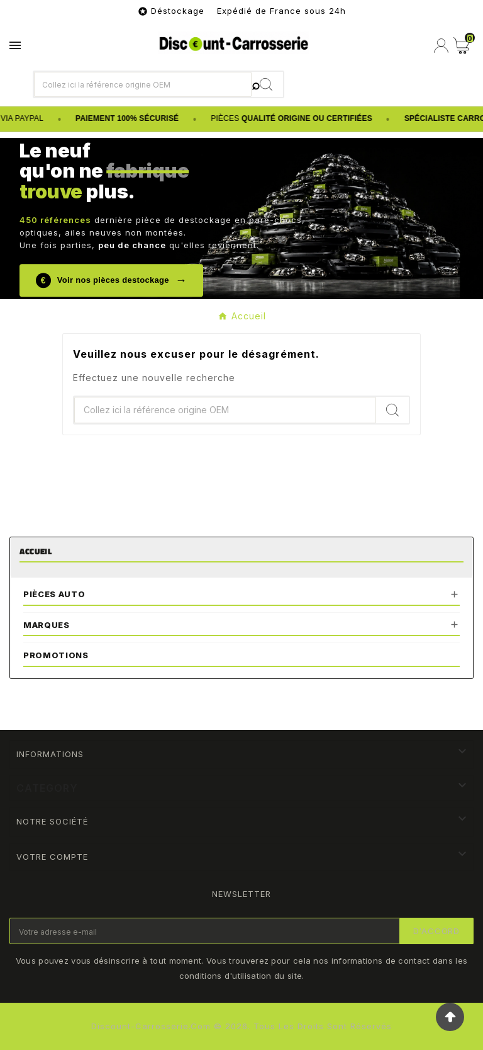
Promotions (56, 655)
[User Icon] (441, 45)
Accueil (35, 551)
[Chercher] (143, 84)
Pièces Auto (54, 594)
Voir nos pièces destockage (111, 280)
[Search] (267, 84)
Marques (46, 625)
